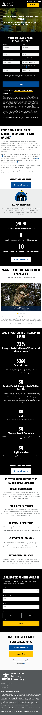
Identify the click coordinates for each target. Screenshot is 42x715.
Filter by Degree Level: (8, 595)
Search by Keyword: (7, 587)
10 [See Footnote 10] (24, 663)
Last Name (24, 44)
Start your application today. (23, 91)
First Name (5, 44)
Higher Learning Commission (17, 695)
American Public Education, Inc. (17, 698)
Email (4, 51)
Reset (21, 623)
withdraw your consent (12, 117)
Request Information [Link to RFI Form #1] (21, 185)
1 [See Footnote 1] (26, 66)
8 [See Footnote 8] (22, 402)
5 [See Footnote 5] (35, 228)
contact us (13, 119)
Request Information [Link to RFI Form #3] (21, 471)
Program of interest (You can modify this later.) (30, 58)
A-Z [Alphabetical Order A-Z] (11, 615)
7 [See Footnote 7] (29, 350)
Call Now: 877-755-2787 (33, 1)
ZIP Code (5, 67)
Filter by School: (6, 603)
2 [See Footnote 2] (10, 136)
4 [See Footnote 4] (17, 161)
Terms (10, 711)
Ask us (37, 158)
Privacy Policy (4, 711)
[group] (21, 297)
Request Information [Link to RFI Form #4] (21, 647)
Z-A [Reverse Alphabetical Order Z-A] (30, 615)
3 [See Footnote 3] (2, 156)
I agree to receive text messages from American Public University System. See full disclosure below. (20, 76)
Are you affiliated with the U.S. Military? (29, 66)
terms (7, 119)
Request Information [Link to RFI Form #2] (21, 259)
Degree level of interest (8, 59)
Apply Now (33, 5)
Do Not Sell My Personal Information (25, 711)
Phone (23, 51)
